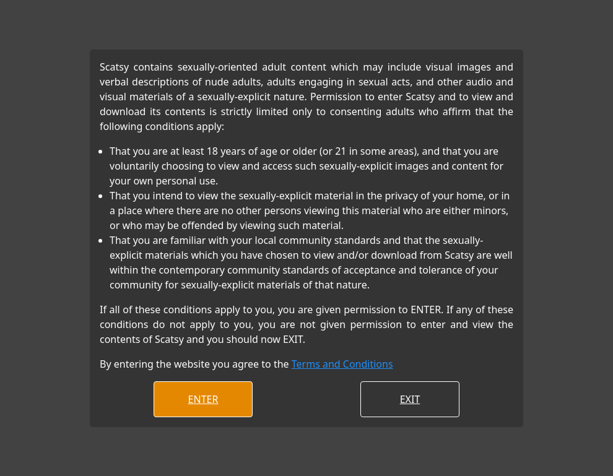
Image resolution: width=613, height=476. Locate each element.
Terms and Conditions (342, 364)
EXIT (410, 399)
